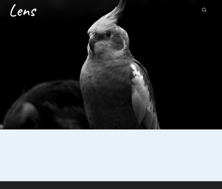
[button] (204, 10)
